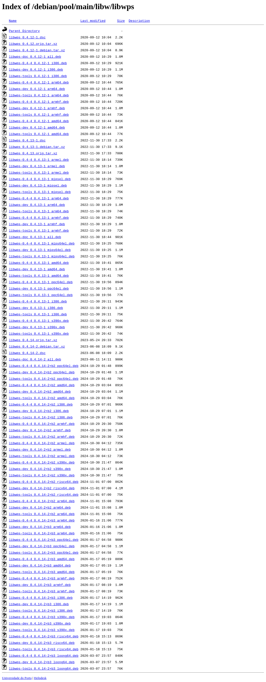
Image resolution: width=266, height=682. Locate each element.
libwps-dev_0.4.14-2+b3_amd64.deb (40, 565)
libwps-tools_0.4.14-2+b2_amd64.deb (42, 398)
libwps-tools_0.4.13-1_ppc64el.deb (41, 295)
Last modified (92, 20)
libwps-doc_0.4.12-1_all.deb (35, 56)
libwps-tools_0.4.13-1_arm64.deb (39, 211)
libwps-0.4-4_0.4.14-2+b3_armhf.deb (42, 578)
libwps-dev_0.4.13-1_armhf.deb (37, 224)
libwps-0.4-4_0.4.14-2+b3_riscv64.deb (44, 636)
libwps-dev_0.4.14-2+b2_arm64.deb (40, 507)
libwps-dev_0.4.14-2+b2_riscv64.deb (42, 488)
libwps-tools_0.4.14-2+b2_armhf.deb (42, 436)
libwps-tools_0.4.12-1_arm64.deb (39, 95)
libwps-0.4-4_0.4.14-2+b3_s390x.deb (42, 617)
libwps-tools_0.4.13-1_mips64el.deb (42, 256)
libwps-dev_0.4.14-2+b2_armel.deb (40, 449)
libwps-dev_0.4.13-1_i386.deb (36, 307)
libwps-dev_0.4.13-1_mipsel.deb (38, 185)
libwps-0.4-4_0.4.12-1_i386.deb (38, 63)
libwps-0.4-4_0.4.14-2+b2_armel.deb (42, 443)
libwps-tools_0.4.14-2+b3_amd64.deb (42, 572)
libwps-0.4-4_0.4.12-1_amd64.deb (39, 121)
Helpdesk (40, 678)
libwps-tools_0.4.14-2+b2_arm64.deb (42, 514)
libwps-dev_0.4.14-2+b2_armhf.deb (40, 430)
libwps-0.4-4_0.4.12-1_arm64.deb (39, 82)
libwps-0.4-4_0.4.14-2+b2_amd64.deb (42, 385)
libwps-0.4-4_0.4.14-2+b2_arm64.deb (42, 501)
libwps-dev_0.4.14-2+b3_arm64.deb (40, 526)
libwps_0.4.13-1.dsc (27, 140)
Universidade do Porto (17, 678)
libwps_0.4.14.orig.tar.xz (33, 340)
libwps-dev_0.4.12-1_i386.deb (36, 69)
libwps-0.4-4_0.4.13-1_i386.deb (38, 301)
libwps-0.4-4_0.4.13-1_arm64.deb (39, 198)
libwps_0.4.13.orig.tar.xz (33, 153)
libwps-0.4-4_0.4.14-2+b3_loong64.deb (44, 655)
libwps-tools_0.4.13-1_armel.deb (39, 172)
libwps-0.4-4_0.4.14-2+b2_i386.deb (41, 404)
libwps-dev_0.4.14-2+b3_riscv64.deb (42, 642)
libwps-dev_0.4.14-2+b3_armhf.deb (40, 584)
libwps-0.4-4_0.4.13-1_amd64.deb (39, 262)
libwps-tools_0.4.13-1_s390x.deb (39, 333)
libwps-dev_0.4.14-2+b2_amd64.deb (40, 391)
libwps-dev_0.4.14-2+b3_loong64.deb (42, 662)
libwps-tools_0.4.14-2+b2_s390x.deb (42, 475)
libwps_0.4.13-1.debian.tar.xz (37, 146)
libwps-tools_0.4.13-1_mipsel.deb (40, 192)
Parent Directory (24, 30)
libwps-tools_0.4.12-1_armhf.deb (39, 114)
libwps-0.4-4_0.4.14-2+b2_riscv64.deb (44, 481)
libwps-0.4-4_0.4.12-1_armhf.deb (39, 101)
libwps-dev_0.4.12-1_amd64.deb (37, 127)
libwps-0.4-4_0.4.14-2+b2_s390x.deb (42, 462)
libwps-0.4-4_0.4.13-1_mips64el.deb (42, 243)
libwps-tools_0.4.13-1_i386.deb (38, 314)
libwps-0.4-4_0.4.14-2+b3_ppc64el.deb (44, 539)
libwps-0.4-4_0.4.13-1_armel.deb (39, 159)
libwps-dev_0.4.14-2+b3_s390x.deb (40, 623)
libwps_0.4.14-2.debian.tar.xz (37, 346)
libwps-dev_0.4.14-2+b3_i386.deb (39, 604)
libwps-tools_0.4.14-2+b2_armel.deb (42, 456)
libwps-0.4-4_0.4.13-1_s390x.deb (39, 320)
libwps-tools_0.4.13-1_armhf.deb (39, 230)
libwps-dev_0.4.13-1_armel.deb (37, 166)
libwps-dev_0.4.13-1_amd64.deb (37, 269)
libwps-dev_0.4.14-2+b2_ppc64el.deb (42, 372)
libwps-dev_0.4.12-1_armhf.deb (37, 108)
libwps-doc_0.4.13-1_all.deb (35, 237)
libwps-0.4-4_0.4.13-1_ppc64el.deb (41, 282)
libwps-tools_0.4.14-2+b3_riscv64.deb (44, 649)
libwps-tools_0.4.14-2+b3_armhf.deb (42, 591)
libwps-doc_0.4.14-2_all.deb (35, 359)
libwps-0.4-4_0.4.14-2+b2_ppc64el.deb (44, 365)
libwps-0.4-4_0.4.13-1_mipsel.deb (40, 179)
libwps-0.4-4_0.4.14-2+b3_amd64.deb (42, 559)
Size (121, 20)
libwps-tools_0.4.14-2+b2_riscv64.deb (44, 494)
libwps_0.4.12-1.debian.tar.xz (37, 50)
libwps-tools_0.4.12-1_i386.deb (38, 76)
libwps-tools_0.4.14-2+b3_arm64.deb (42, 533)
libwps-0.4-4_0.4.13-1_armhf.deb (39, 217)
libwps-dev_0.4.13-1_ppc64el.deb (39, 288)
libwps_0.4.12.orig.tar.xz (33, 43)
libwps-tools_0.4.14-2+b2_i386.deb (41, 417)
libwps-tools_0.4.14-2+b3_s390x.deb (42, 629)
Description (139, 20)
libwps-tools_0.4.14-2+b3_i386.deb (41, 610)
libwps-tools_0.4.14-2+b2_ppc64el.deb (44, 378)
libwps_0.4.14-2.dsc (27, 353)
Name (13, 20)
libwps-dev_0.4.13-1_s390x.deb (37, 327)
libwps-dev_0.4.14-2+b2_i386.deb (39, 411)
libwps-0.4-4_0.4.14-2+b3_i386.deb (41, 597)
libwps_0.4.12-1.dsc (27, 37)
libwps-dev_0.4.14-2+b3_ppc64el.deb (42, 546)
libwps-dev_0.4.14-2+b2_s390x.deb (40, 468)
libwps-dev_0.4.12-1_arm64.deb (37, 88)
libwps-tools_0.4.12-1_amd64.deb (39, 134)
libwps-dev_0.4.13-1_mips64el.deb (40, 249)
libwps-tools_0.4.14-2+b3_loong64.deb (44, 668)
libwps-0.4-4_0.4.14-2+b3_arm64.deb (42, 520)
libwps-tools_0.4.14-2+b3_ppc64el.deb (44, 552)
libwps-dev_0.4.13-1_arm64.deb (37, 204)
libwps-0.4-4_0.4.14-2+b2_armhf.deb (42, 423)
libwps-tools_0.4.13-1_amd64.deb (39, 275)
